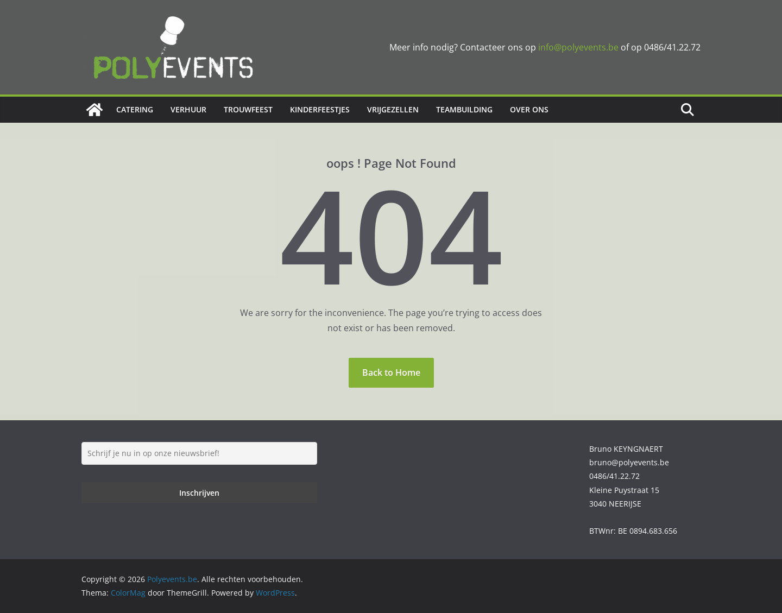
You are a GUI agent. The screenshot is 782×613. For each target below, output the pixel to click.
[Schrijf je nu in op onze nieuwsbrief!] (199, 453)
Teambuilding (464, 109)
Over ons (529, 109)
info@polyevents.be (578, 47)
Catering (134, 109)
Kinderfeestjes (320, 109)
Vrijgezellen (393, 109)
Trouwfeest (248, 109)
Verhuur (188, 109)
